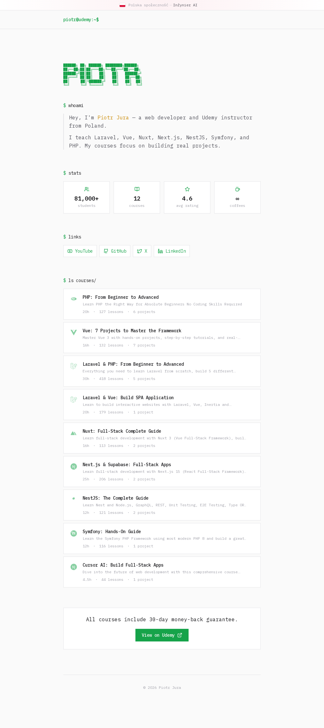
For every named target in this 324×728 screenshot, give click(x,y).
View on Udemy (162, 635)
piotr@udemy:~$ (81, 19)
